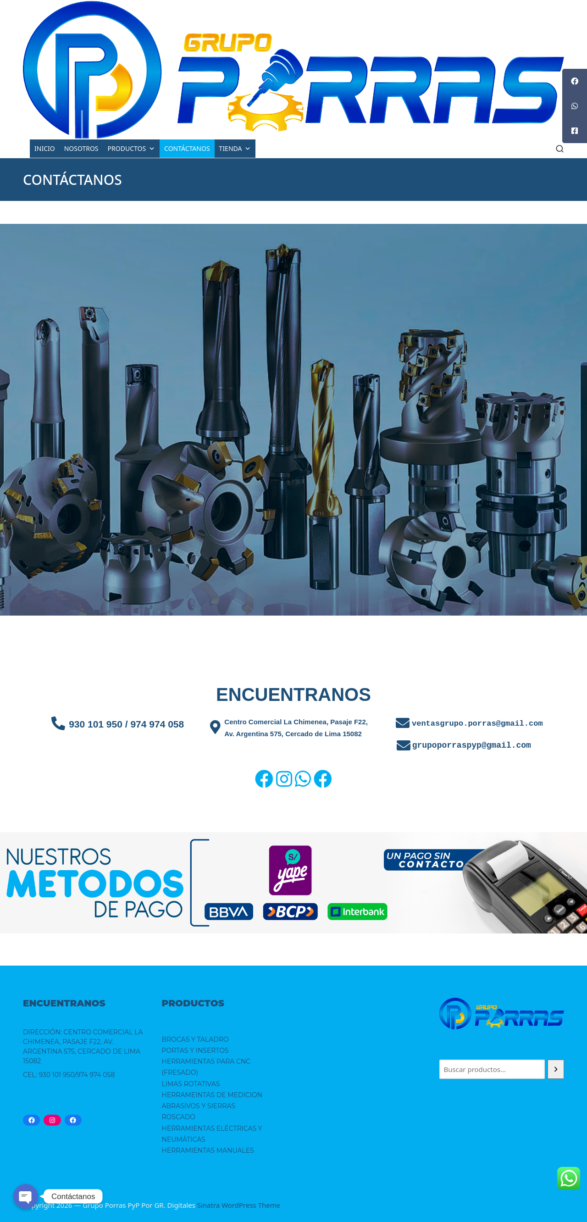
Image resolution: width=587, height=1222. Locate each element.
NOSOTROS (81, 148)
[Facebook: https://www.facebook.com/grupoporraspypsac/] (73, 1120)
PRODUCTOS (131, 148)
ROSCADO (179, 1117)
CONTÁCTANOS (187, 148)
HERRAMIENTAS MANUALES (208, 1150)
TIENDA (235, 148)
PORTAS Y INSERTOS (195, 1050)
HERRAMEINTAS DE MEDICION (212, 1095)
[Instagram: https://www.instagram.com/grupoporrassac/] (52, 1120)
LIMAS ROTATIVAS (191, 1084)
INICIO (44, 148)
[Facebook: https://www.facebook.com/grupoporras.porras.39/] (31, 1120)
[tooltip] (574, 81)
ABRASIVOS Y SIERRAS (199, 1106)
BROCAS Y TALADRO (195, 1039)
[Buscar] (556, 1069)
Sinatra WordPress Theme (239, 1205)
